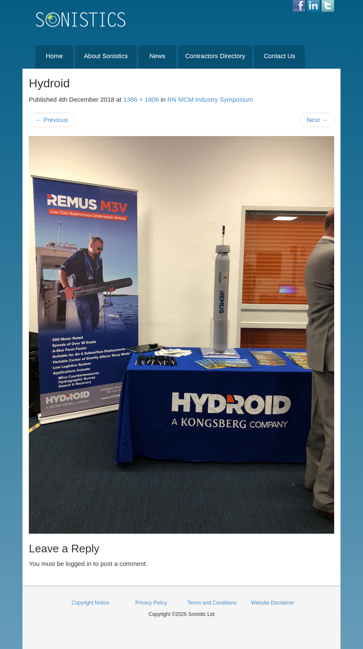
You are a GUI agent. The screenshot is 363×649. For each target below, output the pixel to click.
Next (317, 119)
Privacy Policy (151, 603)
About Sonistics (106, 55)
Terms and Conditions (212, 603)
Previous (51, 119)
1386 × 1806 (141, 99)
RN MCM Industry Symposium (210, 99)
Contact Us (279, 55)
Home (54, 55)
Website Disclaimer (272, 603)
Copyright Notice (90, 603)
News (157, 55)
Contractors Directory (215, 55)
